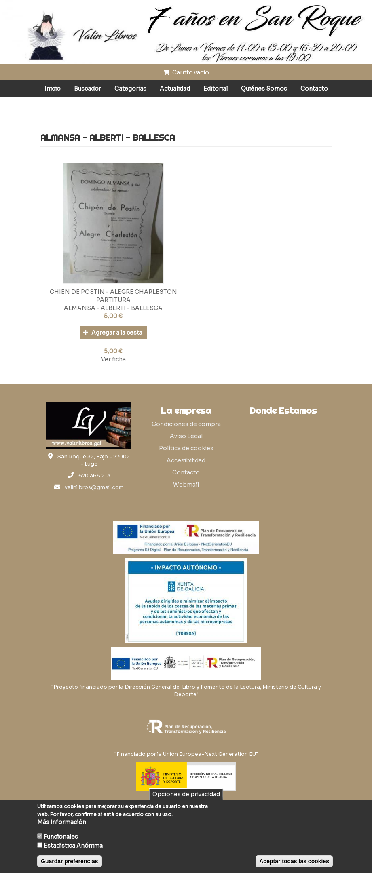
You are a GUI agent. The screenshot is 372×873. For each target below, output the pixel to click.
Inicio (52, 88)
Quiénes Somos (264, 88)
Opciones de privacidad (186, 794)
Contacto (314, 88)
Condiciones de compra (186, 424)
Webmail (186, 484)
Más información (61, 822)
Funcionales (61, 836)
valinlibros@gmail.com (94, 487)
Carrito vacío (186, 72)
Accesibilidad (186, 460)
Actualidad (175, 88)
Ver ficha (113, 359)
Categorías (130, 88)
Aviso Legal (186, 436)
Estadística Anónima (73, 845)
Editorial (215, 88)
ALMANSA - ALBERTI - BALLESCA (113, 308)
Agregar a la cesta (112, 332)
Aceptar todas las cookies (294, 861)
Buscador (87, 88)
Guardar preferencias (69, 861)
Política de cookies (186, 448)
